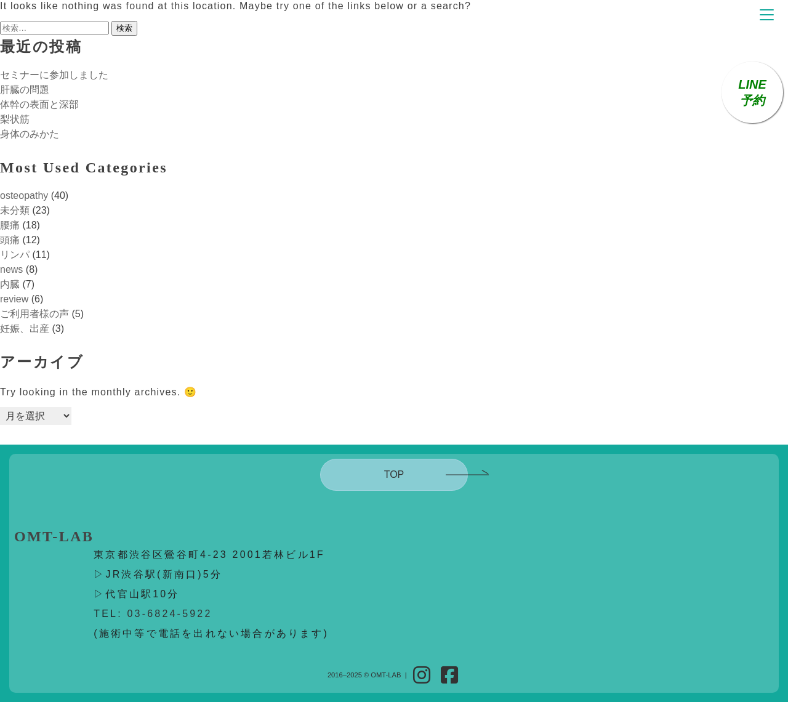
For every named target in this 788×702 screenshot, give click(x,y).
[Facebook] (449, 675)
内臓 (10, 284)
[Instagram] (421, 675)
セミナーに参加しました (54, 75)
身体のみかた (29, 134)
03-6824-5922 (169, 613)
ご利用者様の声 (34, 314)
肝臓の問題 (24, 89)
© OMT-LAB (382, 675)
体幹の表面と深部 (39, 104)
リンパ (15, 254)
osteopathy (24, 195)
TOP (394, 474)
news (11, 269)
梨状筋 (15, 119)
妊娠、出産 (24, 328)
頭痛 (10, 240)
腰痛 (10, 225)
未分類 (15, 210)
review (14, 299)
